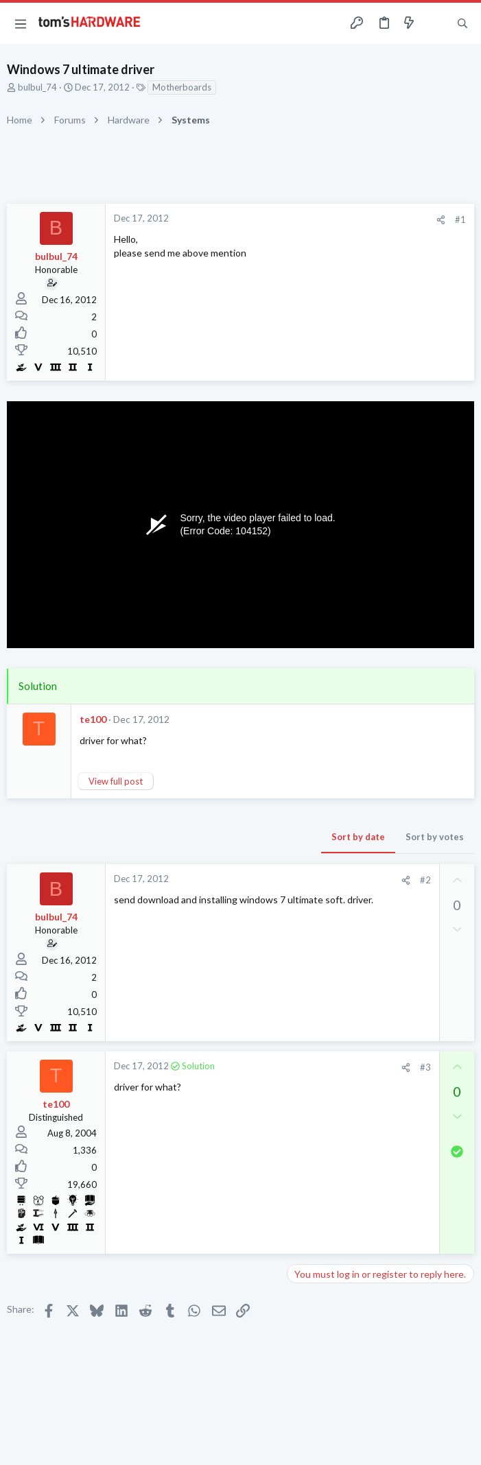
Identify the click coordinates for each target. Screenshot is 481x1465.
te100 (93, 719)
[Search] (462, 24)
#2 (425, 879)
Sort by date (358, 836)
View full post (116, 781)
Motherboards (181, 87)
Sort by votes (435, 836)
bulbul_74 (37, 87)
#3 (425, 1067)
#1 (460, 219)
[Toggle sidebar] (436, 23)
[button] (20, 23)
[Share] (441, 219)
